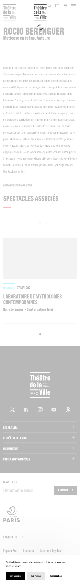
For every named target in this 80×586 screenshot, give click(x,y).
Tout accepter (15, 575)
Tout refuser (36, 575)
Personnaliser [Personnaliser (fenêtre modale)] (56, 575)
